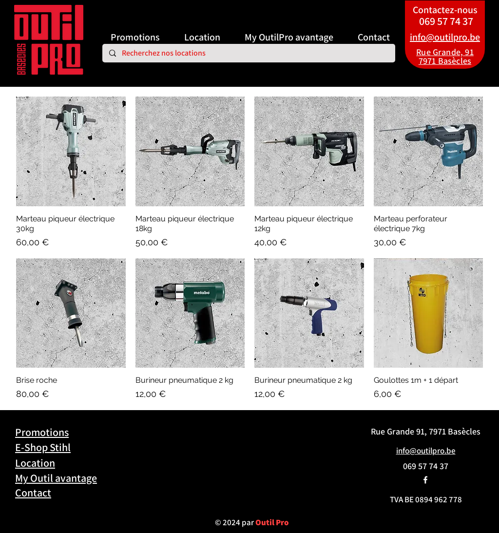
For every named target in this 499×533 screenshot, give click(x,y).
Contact (33, 492)
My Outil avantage (56, 478)
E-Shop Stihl (43, 447)
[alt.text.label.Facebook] (425, 480)
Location (35, 463)
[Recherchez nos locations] (248, 53)
